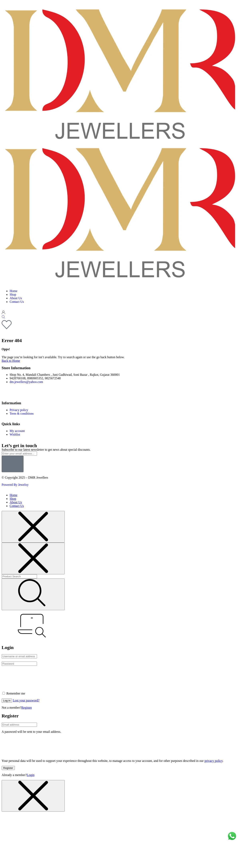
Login (30, 775)
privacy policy (213, 760)
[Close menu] (33, 527)
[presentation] (32, 677)
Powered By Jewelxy (15, 484)
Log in (6, 700)
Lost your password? (26, 700)
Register (26, 707)
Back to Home (11, 360)
